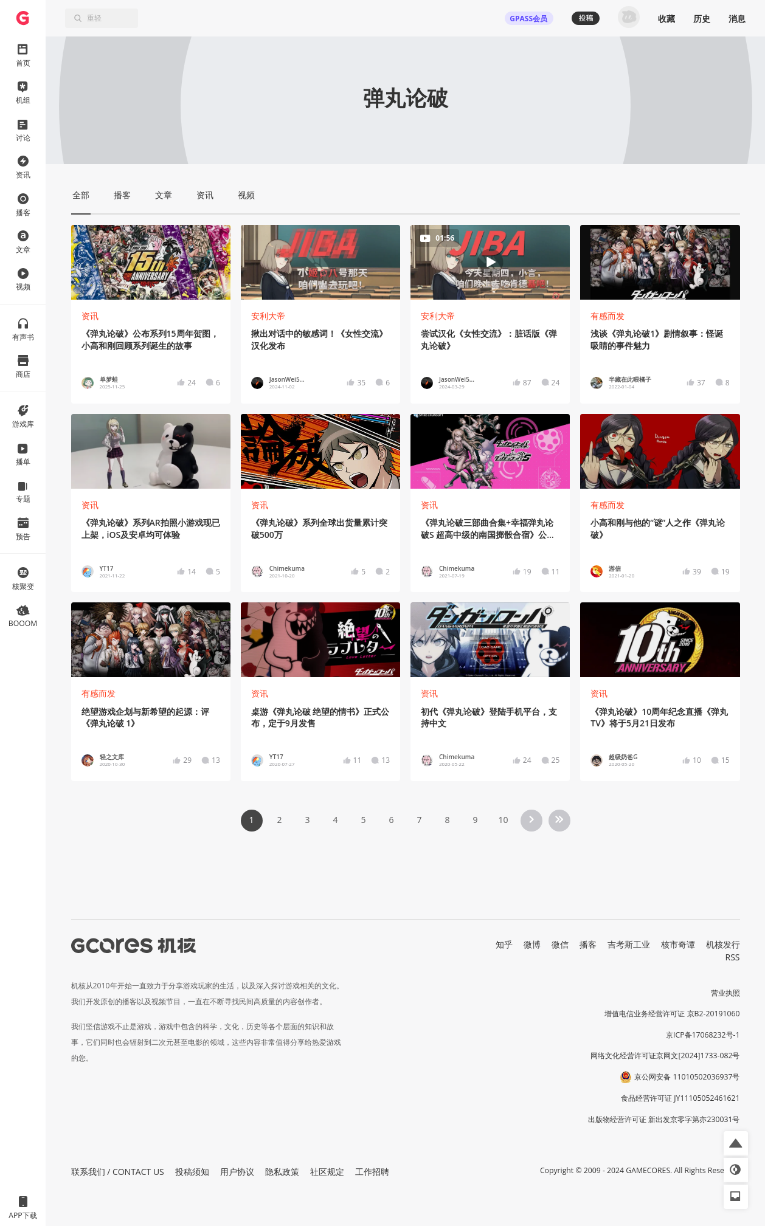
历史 (701, 18)
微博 (532, 944)
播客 (588, 944)
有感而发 (607, 316)
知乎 (504, 944)
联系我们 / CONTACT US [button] (117, 1171)
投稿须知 (192, 1171)
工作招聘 (372, 1171)
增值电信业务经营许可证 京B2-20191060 (671, 1013)
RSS (732, 957)
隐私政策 (282, 1171)
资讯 (90, 316)
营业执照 (725, 993)
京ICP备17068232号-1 (703, 1035)
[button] (736, 1143)
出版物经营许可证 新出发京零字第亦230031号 (663, 1119)
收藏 (666, 18)
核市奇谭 (678, 944)
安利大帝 (268, 316)
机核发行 (723, 944)
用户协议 (237, 1171)
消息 (737, 18)
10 (503, 819)
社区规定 (327, 1171)
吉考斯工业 (629, 944)
